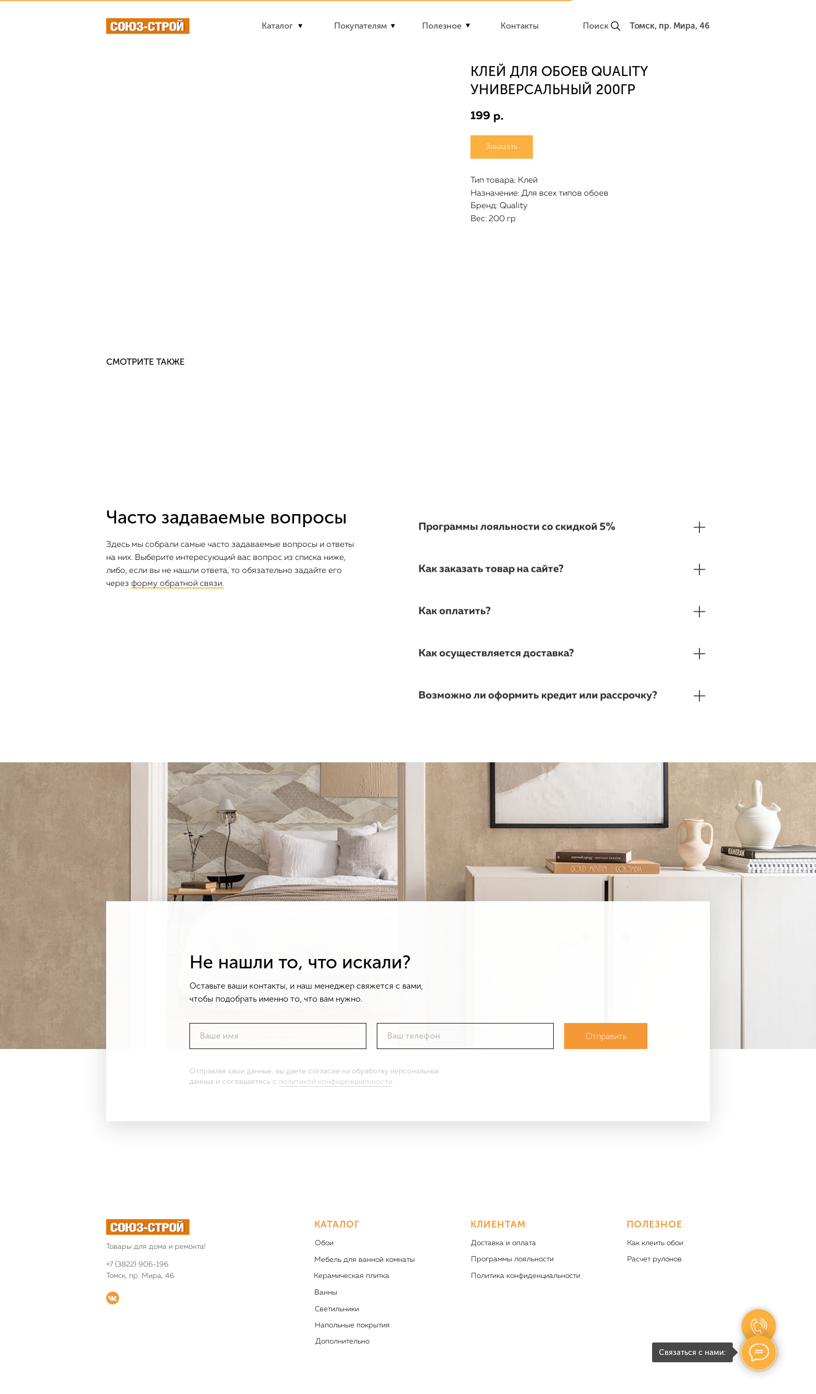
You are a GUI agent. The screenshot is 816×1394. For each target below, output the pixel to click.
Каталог (277, 26)
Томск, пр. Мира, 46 (670, 26)
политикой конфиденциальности (335, 1090)
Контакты (520, 26)
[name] (277, 1045)
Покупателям (360, 26)
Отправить (606, 1046)
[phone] (465, 1045)
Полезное (442, 26)
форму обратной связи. (177, 584)
